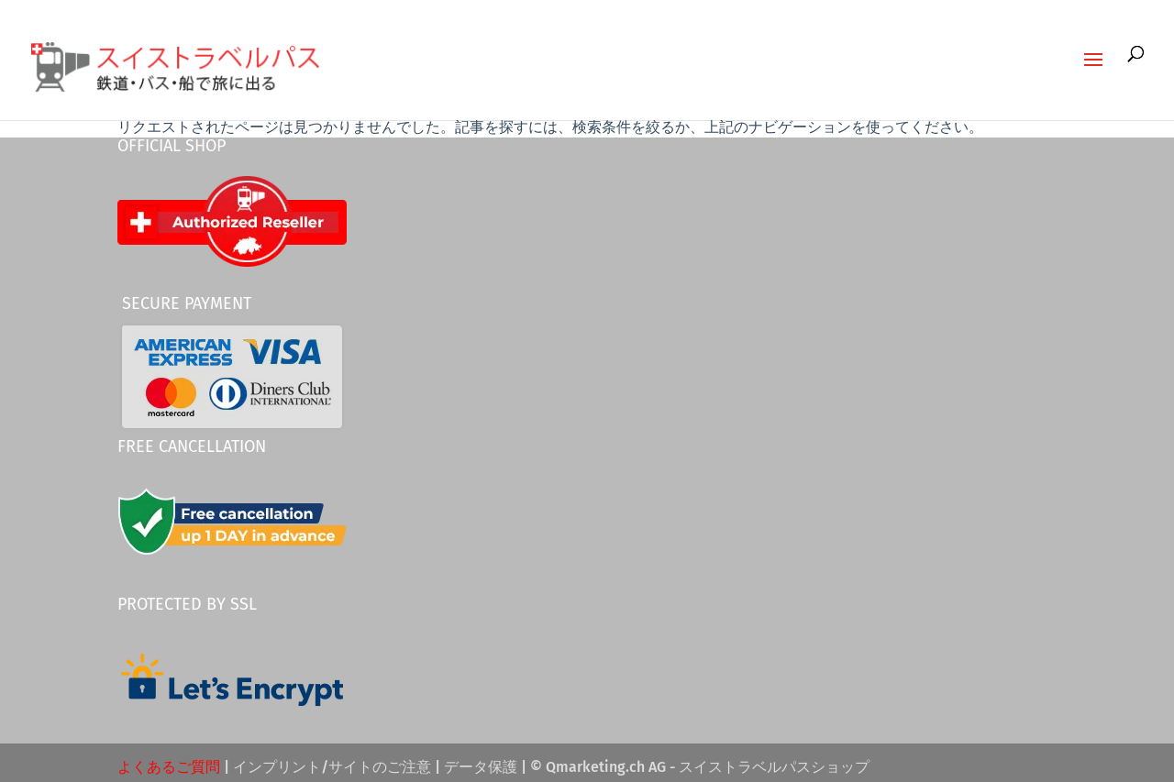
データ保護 (480, 767)
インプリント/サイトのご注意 (332, 767)
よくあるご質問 (168, 767)
